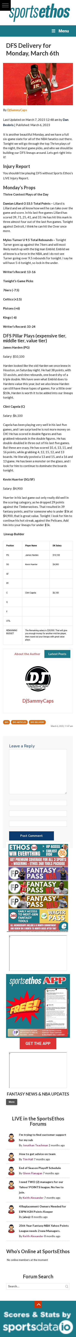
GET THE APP (38, 1043)
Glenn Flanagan (32, 1173)
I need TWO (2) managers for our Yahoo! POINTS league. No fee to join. (41, 1187)
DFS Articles (19, 722)
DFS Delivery (37, 722)
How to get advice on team (37, 1154)
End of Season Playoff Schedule (40, 1168)
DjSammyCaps (17, 110)
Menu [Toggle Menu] (60, 31)
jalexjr (27, 1217)
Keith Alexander (33, 1197)
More (12, 1102)
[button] (5, 5)
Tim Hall (28, 1159)
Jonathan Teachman (35, 1145)
